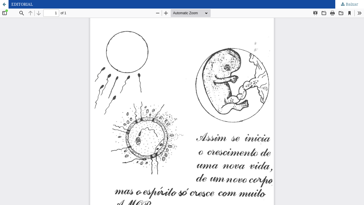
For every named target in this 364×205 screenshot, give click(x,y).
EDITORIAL (22, 4)
